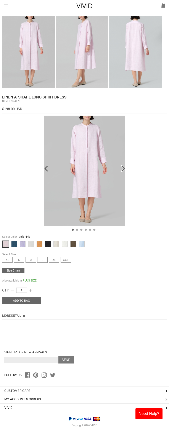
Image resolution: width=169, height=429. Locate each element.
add (30, 290)
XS (7, 260)
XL (54, 260)
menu (5, 5)
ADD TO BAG (21, 300)
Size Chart (13, 270)
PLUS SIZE (30, 280)
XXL (66, 260)
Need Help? (149, 413)
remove (12, 290)
